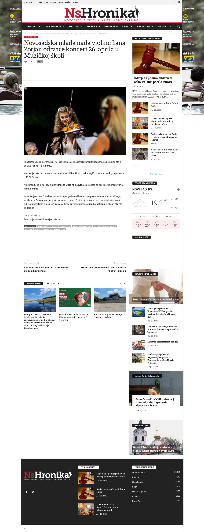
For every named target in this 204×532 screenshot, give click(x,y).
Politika (93, 26)
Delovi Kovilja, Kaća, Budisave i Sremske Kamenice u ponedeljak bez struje (163, 329)
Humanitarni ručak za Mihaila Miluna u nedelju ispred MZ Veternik (74, 317)
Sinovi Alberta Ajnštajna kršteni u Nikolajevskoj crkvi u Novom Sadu (153, 449)
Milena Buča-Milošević (82, 226)
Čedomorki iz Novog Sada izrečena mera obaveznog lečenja (164, 137)
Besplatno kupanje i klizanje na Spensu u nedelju (109, 316)
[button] (178, 26)
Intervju (111, 26)
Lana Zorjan (65, 226)
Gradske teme (38, 34)
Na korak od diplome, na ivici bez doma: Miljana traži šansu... (165, 152)
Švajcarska (47, 229)
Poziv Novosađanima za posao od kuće (155, 299)
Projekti (164, 26)
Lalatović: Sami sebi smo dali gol (162, 342)
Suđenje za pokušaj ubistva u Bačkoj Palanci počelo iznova (110, 475)
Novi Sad (33, 26)
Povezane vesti (34, 283)
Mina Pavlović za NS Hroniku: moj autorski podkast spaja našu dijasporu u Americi (155, 402)
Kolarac (54, 226)
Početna (27, 34)
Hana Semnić (43, 226)
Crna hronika (54, 26)
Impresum (43, 2)
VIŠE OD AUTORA (53, 283)
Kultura (75, 26)
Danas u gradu (139, 491)
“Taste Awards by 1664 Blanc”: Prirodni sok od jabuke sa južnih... (162, 121)
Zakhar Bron (59, 229)
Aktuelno (136, 496)
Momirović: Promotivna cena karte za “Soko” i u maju (103, 269)
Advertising (56, 2)
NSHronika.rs (156, 174)
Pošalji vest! (71, 2)
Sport (127, 26)
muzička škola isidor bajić (105, 226)
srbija (37, 229)
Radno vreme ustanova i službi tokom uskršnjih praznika (46, 269)
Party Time (145, 26)
